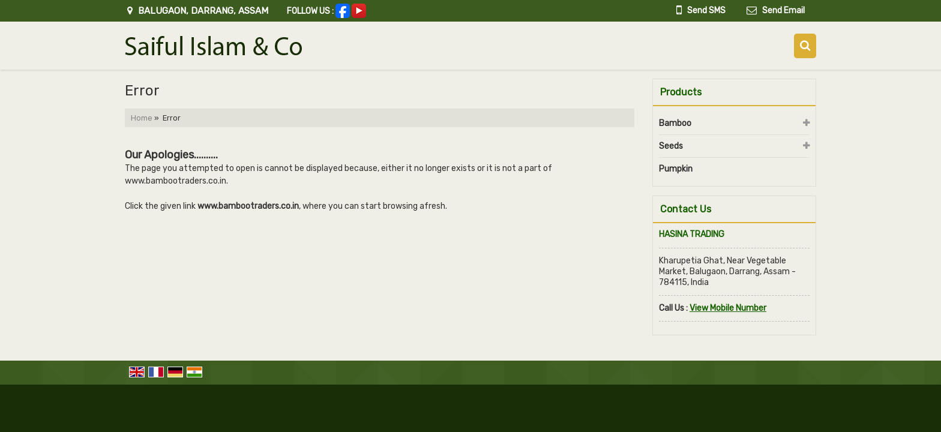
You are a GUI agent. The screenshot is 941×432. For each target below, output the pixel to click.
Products (681, 92)
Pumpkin (676, 169)
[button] (728, 308)
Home (141, 117)
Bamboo (675, 123)
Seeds (671, 146)
